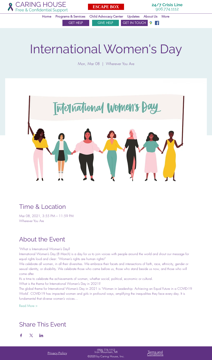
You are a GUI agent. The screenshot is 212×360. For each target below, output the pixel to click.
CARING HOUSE (40, 4)
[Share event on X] (31, 335)
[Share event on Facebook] (21, 335)
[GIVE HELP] (105, 23)
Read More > (28, 305)
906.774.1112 (167, 8)
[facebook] (157, 23)
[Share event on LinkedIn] (41, 335)
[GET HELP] (75, 23)
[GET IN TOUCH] (134, 23)
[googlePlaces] (151, 23)
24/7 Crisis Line (167, 4)
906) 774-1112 (106, 350)
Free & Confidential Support (41, 9)
